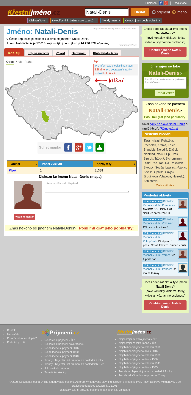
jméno (182, 12)
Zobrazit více (165, 185)
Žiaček (173, 149)
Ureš (174, 154)
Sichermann (173, 158)
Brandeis (149, 149)
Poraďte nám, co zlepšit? (22, 338)
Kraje (19, 61)
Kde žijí (14, 53)
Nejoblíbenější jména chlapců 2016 (139, 347)
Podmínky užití (16, 342)
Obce (10, 61)
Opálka (159, 172)
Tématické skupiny (55, 372)
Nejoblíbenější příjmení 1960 (61, 351)
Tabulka (164, 163)
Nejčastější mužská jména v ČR (137, 339)
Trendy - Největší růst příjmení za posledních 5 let (74, 364)
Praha (28, 61)
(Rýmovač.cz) (169, 128)
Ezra (147, 140)
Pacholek (150, 145)
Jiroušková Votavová (157, 176)
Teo (154, 163)
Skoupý (149, 167)
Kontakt (11, 330)
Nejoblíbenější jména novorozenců (74, 20)
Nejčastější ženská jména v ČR (137, 343)
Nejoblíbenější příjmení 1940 (61, 356)
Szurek (148, 158)
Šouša (159, 167)
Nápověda (13, 334)
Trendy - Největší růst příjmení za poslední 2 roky (73, 360)
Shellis (148, 172)
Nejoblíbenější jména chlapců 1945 (139, 363)
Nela (159, 154)
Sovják (169, 172)
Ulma (147, 163)
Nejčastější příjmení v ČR (59, 340)
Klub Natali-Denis (105, 53)
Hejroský (178, 176)
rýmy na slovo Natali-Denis (167, 124)
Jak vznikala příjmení (56, 368)
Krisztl (155, 140)
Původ (60, 53)
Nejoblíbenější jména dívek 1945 (138, 367)
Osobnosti (79, 53)
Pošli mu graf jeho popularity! (106, 228)
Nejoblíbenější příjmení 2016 (61, 348)
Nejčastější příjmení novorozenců (64, 343)
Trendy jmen (111, 20)
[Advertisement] (71, 271)
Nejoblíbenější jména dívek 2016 (138, 351)
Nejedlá (162, 149)
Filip (167, 154)
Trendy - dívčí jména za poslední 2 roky (142, 375)
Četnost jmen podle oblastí (142, 20)
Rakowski (177, 163)
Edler (171, 145)
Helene (181, 167)
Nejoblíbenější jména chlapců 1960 (139, 355)
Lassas (170, 167)
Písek (12, 170)
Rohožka (167, 140)
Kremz (162, 145)
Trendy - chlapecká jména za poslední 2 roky (145, 371)
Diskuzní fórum (38, 20)
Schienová (151, 180)
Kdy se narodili (38, 53)
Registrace (180, 2)
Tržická (159, 158)
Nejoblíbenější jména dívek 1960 (138, 359)
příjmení (163, 12)
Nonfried (149, 154)
